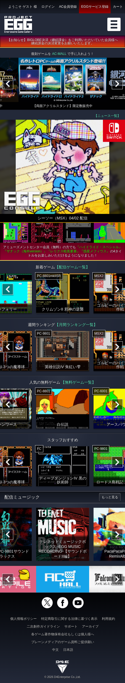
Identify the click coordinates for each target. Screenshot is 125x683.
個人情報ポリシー (23, 618)
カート (118, 7)
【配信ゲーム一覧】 (72, 268)
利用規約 (108, 618)
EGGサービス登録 (94, 7)
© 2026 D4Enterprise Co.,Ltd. (62, 677)
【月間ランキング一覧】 (76, 325)
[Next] (117, 84)
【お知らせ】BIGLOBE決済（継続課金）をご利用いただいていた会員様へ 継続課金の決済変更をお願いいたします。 (64, 42)
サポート (71, 626)
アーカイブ (90, 626)
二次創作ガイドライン (43, 626)
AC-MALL (59, 55)
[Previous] (7, 84)
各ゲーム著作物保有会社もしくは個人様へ (62, 634)
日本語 (68, 649)
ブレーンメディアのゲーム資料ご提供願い (62, 642)
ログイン (48, 7)
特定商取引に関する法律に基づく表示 (69, 618)
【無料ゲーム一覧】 (78, 383)
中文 (55, 649)
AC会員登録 (68, 7)
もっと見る (110, 498)
